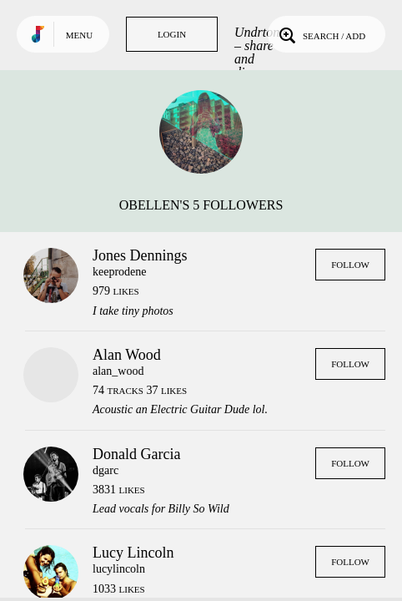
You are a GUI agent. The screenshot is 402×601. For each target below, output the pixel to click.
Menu (79, 35)
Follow (350, 265)
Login (172, 34)
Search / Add (320, 34)
